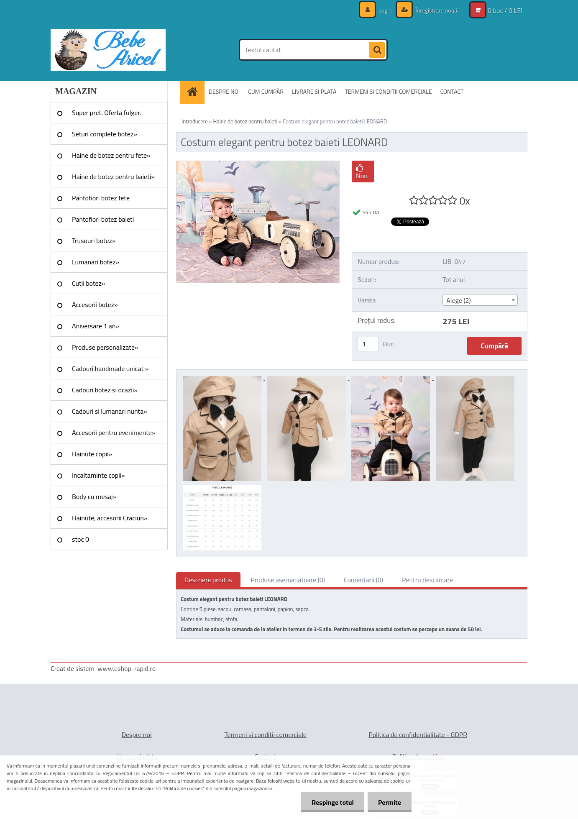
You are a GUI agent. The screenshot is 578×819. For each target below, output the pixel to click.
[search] (376, 50)
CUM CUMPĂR (266, 91)
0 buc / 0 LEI (505, 10)
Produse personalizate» (105, 347)
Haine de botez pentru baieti (245, 121)
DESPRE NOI (224, 91)
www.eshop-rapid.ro (126, 668)
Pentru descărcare (427, 580)
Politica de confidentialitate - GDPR (417, 734)
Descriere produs (208, 580)
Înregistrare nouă (435, 10)
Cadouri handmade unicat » (110, 368)
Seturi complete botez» (104, 134)
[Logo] (108, 50)
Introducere (195, 121)
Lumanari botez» (95, 262)
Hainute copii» (92, 454)
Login (385, 10)
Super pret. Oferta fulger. (106, 112)
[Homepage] (195, 91)
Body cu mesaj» (94, 496)
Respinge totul (333, 802)
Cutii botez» (88, 283)
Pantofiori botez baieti (103, 219)
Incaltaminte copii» (98, 475)
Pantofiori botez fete (101, 198)
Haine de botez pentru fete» (111, 155)
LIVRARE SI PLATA (314, 91)
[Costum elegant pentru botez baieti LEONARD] (257, 164)
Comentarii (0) (363, 580)
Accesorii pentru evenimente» (113, 432)
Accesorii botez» (95, 304)
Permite (389, 802)
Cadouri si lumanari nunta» (109, 411)
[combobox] (479, 300)
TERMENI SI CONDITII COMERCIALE (388, 91)
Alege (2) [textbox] (458, 300)
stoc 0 (80, 539)
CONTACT (451, 91)
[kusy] (368, 344)
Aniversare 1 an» (95, 326)
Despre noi (137, 734)
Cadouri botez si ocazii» (105, 390)
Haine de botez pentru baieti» (113, 176)
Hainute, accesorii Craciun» (109, 518)
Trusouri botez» (93, 240)
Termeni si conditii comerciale (265, 734)
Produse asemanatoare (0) (288, 580)
